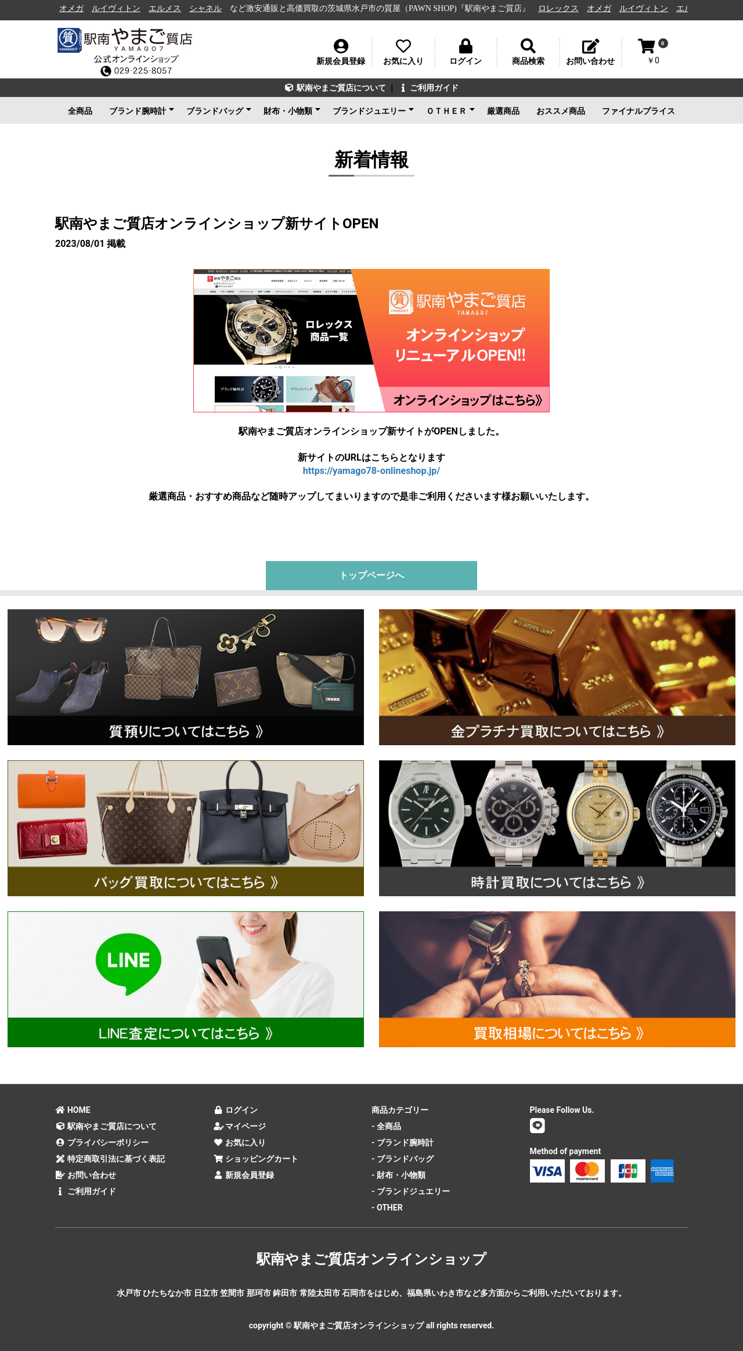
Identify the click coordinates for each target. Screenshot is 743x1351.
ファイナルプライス (638, 111)
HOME (73, 1110)
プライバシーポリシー (102, 1142)
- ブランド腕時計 (403, 1142)
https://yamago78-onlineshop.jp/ (371, 470)
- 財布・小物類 (398, 1175)
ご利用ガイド (428, 87)
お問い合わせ (85, 1175)
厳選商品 (503, 111)
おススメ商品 (560, 111)
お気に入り (240, 1142)
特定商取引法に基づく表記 (110, 1158)
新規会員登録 (244, 1175)
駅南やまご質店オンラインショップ (371, 1259)
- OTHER (387, 1207)
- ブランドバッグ (403, 1158)
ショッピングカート (256, 1158)
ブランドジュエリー (373, 110)
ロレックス (567, 8)
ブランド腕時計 (141, 110)
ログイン (236, 1110)
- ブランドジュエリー (411, 1191)
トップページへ (371, 575)
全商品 (80, 111)
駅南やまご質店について (335, 87)
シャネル (214, 8)
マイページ (240, 1126)
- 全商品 (386, 1126)
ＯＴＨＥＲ (450, 110)
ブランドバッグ (218, 110)
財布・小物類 (292, 110)
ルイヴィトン (124, 8)
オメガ (80, 8)
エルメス (173, 8)
